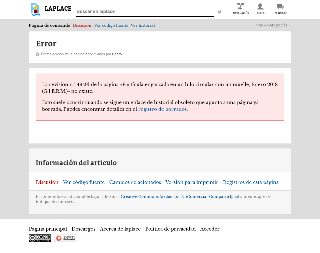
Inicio (258, 25)
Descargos (84, 229)
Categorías (277, 25)
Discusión (82, 25)
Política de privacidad (170, 229)
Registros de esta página (251, 182)
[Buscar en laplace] (145, 12)
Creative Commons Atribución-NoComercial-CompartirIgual (180, 196)
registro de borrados (162, 109)
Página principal (48, 229)
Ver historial (143, 25)
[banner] (50, 11)
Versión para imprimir (192, 182)
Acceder (210, 229)
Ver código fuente (111, 25)
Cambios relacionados (135, 182)
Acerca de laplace (120, 229)
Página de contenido (49, 25)
